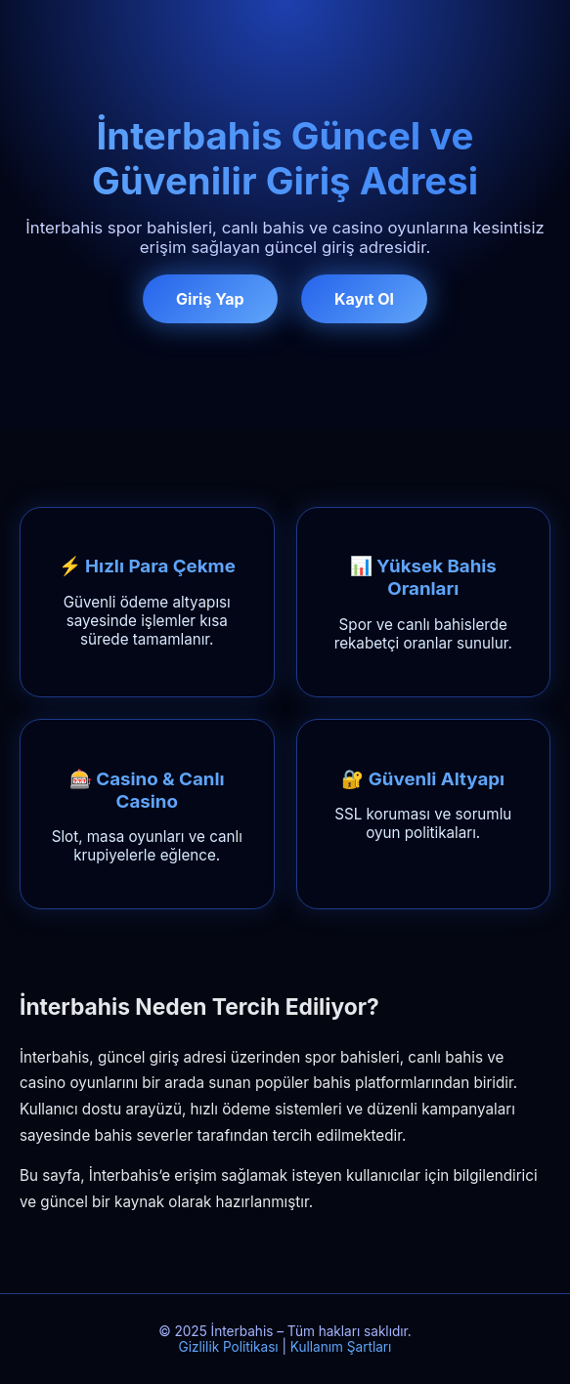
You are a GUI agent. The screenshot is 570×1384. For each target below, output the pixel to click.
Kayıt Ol (364, 299)
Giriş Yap (209, 299)
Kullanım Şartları (341, 1347)
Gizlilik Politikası (229, 1347)
